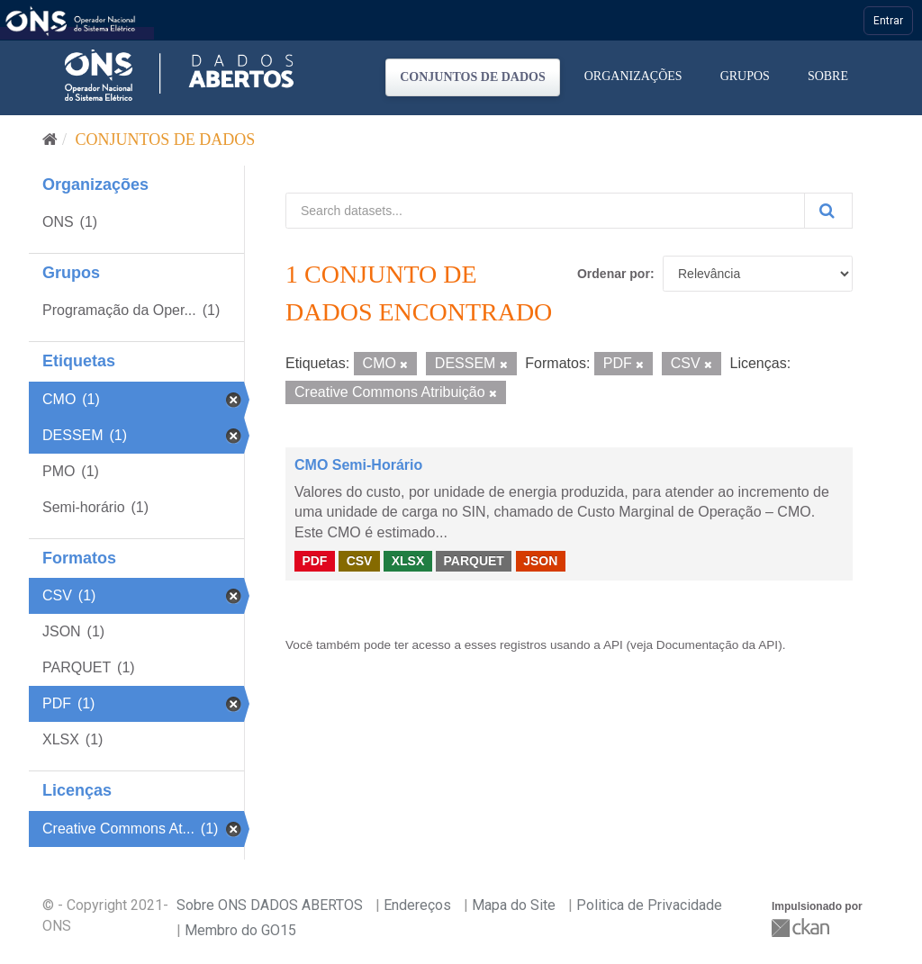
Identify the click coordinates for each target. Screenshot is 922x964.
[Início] (50, 140)
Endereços (417, 905)
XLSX (408, 561)
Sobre (828, 76)
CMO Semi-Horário (358, 465)
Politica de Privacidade (649, 905)
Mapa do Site (514, 905)
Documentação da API (717, 645)
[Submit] (828, 211)
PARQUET (473, 561)
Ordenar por (613, 273)
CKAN (802, 927)
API (613, 645)
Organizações (633, 76)
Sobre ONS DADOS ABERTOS (269, 905)
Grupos (745, 76)
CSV (360, 561)
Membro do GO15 (240, 930)
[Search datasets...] (545, 211)
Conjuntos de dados (473, 77)
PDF (314, 561)
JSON (540, 561)
